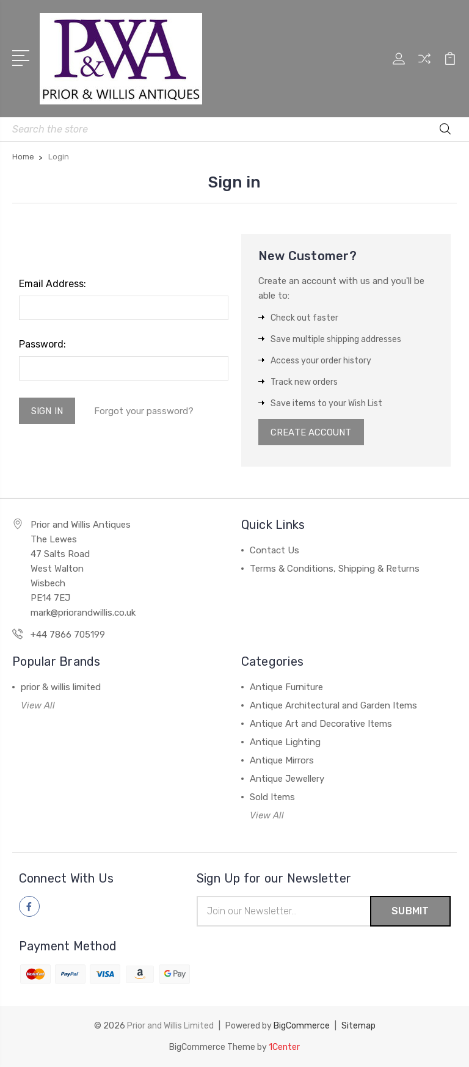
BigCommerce (302, 1026)
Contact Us (274, 550)
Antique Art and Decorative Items (321, 724)
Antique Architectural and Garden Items (333, 706)
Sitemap (358, 1026)
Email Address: (52, 284)
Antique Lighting (285, 742)
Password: (42, 344)
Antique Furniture (286, 687)
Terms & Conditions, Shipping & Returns (335, 569)
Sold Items (272, 797)
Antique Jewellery (287, 779)
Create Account (311, 432)
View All (38, 706)
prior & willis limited (61, 687)
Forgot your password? (144, 411)
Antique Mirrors (282, 761)
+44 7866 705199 (68, 635)
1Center (284, 1047)
